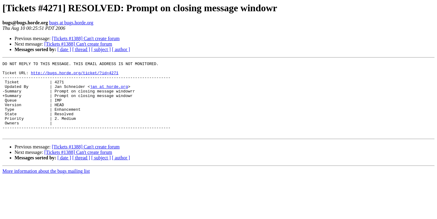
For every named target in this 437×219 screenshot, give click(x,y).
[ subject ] (101, 49)
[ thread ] (81, 49)
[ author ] (121, 49)
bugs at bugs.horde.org (71, 22)
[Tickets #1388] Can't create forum (86, 38)
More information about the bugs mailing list (46, 185)
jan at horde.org (109, 92)
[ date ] (64, 49)
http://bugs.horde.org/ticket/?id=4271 (75, 75)
